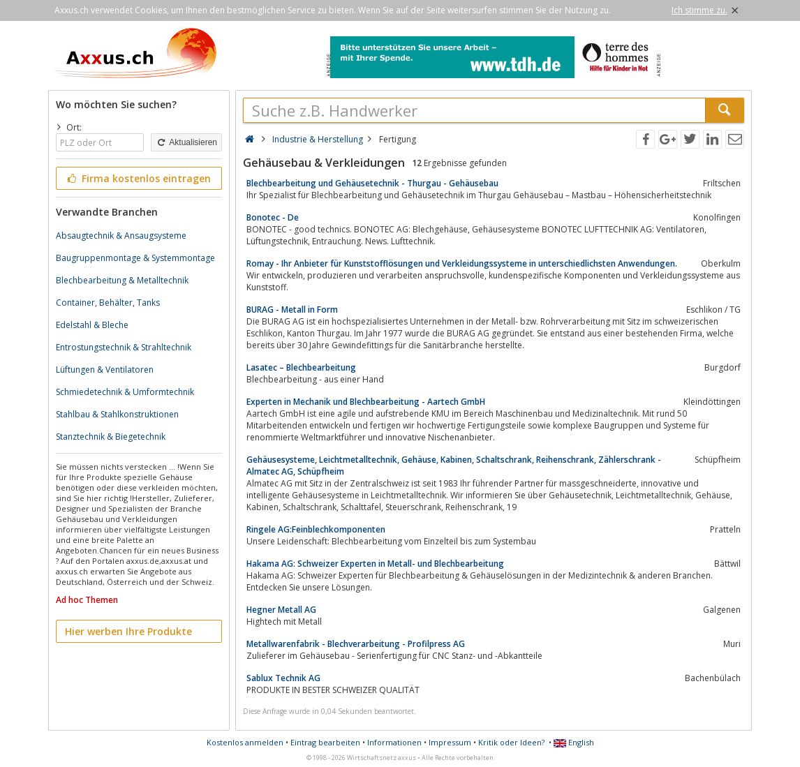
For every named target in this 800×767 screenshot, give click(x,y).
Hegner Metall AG (281, 610)
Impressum (450, 742)
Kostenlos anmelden (245, 742)
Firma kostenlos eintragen (138, 178)
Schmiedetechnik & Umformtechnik (125, 392)
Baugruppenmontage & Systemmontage (135, 258)
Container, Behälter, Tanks (108, 302)
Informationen (394, 742)
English (574, 742)
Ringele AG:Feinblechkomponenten (315, 529)
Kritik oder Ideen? (511, 742)
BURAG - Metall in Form (292, 309)
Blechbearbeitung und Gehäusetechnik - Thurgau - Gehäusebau (372, 183)
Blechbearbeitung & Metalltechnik (122, 280)
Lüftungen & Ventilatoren (105, 369)
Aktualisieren (186, 142)
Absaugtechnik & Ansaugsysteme (121, 235)
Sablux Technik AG (283, 678)
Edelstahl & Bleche (92, 325)
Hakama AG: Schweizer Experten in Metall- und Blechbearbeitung (375, 563)
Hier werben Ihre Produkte (128, 631)
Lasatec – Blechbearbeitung (301, 367)
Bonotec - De (272, 217)
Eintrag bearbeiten (325, 742)
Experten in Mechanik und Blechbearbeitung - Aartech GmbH (365, 402)
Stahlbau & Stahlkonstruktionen (117, 414)
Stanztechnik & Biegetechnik (110, 436)
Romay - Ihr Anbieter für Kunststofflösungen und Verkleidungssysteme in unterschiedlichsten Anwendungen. (461, 263)
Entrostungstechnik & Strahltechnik (123, 347)
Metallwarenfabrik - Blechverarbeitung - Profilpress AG (355, 644)
